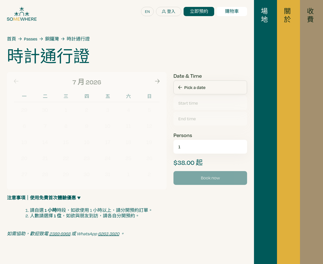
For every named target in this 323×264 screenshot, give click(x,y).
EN (147, 11)
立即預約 (199, 11)
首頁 (11, 39)
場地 (264, 15)
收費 (310, 15)
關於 (287, 15)
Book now (210, 178)
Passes (30, 39)
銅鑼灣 (52, 39)
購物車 (232, 11)
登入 (171, 11)
